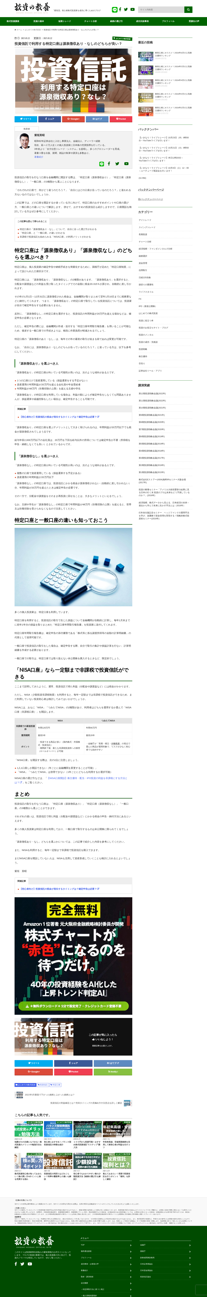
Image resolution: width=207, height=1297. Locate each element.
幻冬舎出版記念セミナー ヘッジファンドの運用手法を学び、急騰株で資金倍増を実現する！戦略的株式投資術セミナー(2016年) (164, 514)
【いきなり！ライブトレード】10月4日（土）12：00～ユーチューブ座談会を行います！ (164, 169)
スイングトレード (147, 227)
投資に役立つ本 (146, 320)
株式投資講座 (13, 21)
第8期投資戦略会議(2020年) (152, 421)
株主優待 (143, 355)
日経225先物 (145, 277)
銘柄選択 (143, 255)
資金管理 (143, 263)
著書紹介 (38, 157)
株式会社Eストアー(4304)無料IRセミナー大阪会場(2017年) (162, 479)
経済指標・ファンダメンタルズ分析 (155, 248)
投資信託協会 (145, 1277)
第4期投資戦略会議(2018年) (152, 449)
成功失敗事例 (142, 21)
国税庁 (143, 1252)
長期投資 (143, 234)
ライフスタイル (146, 291)
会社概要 (84, 1284)
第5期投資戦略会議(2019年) (152, 442)
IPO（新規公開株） (148, 305)
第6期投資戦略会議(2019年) (152, 435)
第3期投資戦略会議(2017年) (152, 456)
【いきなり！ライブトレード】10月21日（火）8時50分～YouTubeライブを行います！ (164, 149)
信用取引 (143, 270)
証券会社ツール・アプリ (150, 370)
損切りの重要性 (146, 284)
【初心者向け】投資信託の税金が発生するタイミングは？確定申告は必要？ (58, 417)
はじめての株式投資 (26, 1085)
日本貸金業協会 (146, 1271)
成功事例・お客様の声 (90, 1265)
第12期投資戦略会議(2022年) (152, 392)
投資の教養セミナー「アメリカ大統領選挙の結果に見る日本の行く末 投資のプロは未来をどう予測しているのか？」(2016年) (164, 491)
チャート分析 (90, 21)
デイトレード (145, 220)
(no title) (142, 178)
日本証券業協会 (146, 1265)
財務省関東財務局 (147, 1258)
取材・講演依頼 (87, 1277)
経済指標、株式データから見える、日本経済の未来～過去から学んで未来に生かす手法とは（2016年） (164, 502)
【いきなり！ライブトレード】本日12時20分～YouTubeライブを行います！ (161, 159)
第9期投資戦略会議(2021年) (152, 414)
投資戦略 (143, 348)
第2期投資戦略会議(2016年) (152, 464)
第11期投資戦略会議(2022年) (152, 399)
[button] (32, 222)
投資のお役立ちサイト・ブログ (153, 327)
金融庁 (143, 1245)
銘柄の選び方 (116, 21)
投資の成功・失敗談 (148, 341)
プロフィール (168, 21)
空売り (142, 362)
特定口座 (56, 1085)
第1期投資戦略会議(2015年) (152, 471)
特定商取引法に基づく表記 (93, 1290)
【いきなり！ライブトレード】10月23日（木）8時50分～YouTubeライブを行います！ (164, 139)
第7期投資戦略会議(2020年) (152, 428)
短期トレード (64, 21)
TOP (83, 1245)
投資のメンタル (146, 334)
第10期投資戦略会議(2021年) (152, 407)
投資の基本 (39, 21)
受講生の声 (194, 21)
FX (140, 298)
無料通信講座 (86, 1252)
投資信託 (44, 1085)
